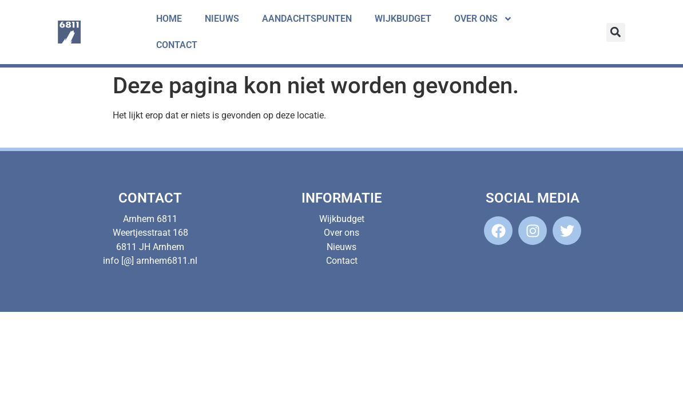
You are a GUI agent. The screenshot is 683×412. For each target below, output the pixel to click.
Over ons (483, 19)
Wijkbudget (403, 18)
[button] (615, 32)
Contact (176, 44)
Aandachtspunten (307, 18)
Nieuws (222, 18)
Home (169, 18)
